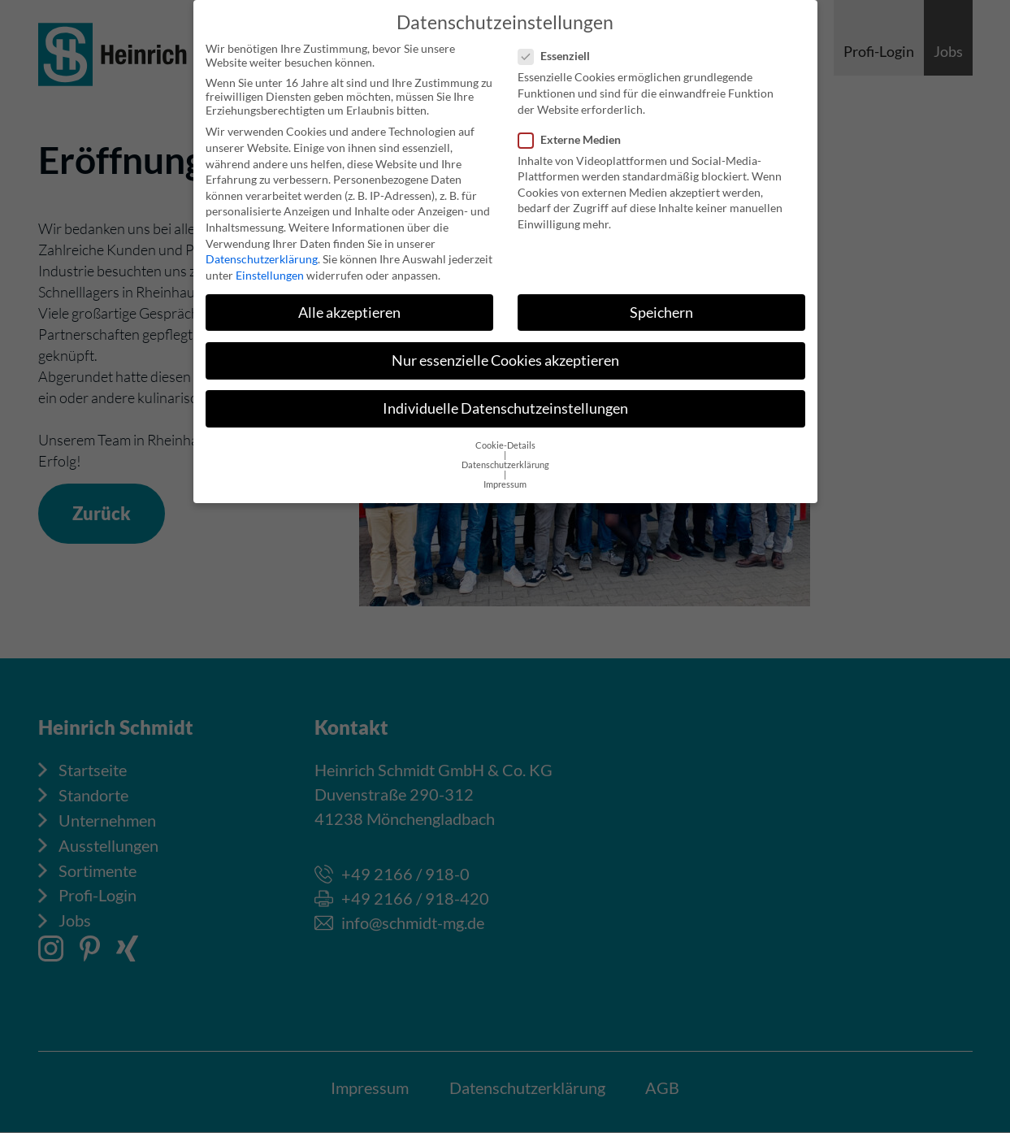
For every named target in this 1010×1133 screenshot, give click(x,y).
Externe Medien (574, 129)
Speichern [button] (661, 301)
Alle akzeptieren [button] (349, 301)
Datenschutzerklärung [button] (505, 455)
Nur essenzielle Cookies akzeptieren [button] (505, 349)
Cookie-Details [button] (505, 436)
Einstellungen (270, 264)
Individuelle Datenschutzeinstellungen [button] (505, 397)
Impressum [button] (505, 475)
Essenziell (559, 46)
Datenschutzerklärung (262, 249)
